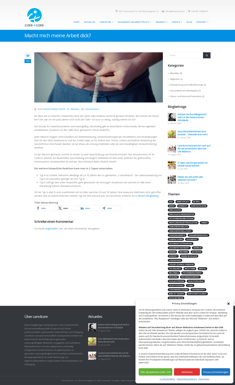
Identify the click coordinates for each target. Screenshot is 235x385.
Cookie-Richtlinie (167, 379)
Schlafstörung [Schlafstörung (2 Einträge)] (176, 281)
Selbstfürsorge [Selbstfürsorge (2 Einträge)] (196, 281)
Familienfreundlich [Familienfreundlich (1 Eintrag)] (178, 227)
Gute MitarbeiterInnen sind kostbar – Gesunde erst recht (193, 133)
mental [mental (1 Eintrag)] (202, 269)
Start (76, 22)
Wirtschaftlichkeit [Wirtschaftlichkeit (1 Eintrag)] (197, 294)
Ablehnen (187, 372)
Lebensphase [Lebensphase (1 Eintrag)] (175, 260)
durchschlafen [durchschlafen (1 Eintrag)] (198, 206)
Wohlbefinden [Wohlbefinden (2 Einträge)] (176, 298)
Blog (189, 22)
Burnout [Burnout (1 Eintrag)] (182, 206)
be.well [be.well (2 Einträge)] (196, 202)
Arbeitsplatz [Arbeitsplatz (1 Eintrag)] (183, 202)
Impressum (204, 379)
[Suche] (207, 55)
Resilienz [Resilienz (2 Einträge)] (173, 277)
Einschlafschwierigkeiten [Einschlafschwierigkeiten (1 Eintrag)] (181, 214)
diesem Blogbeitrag (148, 195)
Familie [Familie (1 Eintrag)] (204, 223)
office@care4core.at (175, 11)
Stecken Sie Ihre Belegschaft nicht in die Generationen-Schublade (192, 117)
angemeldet (51, 228)
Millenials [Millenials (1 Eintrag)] (174, 273)
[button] (228, 303)
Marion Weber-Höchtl (54, 109)
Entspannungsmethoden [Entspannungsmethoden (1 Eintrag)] (181, 218)
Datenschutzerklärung (187, 379)
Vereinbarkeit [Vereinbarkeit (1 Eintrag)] (198, 290)
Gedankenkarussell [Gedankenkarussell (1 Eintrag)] (198, 235)
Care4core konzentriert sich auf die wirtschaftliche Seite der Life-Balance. (194, 148)
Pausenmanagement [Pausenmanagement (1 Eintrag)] (192, 273)
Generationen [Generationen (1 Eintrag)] (176, 239)
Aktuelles (89, 22)
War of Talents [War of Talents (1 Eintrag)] (176, 294)
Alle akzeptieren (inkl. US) (156, 372)
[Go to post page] (172, 116)
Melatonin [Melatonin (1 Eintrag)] (190, 269)
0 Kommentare (92, 109)
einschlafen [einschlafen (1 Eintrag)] (175, 210)
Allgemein (175, 79)
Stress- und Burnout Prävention (185, 96)
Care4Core (105, 22)
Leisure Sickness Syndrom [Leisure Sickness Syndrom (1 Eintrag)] (181, 264)
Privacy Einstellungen (215, 372)
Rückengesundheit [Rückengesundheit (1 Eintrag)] (190, 277)
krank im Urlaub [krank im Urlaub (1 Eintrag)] (189, 256)
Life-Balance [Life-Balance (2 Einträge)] (175, 269)
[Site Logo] (34, 17)
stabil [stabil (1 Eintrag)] (190, 285)
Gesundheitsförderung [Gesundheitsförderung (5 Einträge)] (180, 243)
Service (176, 22)
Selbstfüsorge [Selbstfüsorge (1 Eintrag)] (176, 285)
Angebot (160, 22)
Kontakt (201, 22)
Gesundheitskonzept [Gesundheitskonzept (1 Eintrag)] (179, 248)
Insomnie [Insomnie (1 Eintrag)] (184, 252)
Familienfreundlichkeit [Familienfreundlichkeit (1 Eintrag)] (180, 231)
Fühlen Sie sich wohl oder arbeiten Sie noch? (190, 178)
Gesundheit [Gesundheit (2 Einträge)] (191, 239)
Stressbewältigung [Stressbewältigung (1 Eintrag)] (178, 290)
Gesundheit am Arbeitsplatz (133, 22)
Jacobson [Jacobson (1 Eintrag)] (196, 252)
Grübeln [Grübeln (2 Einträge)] (197, 248)
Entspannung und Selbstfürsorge (186, 84)
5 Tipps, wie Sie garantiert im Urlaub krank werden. (193, 164)
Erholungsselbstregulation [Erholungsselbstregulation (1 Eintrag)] (183, 223)
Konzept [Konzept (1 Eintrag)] (173, 256)
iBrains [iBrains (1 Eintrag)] (172, 252)
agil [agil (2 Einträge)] (171, 202)
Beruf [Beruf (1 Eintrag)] (172, 206)
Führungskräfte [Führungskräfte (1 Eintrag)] (177, 235)
